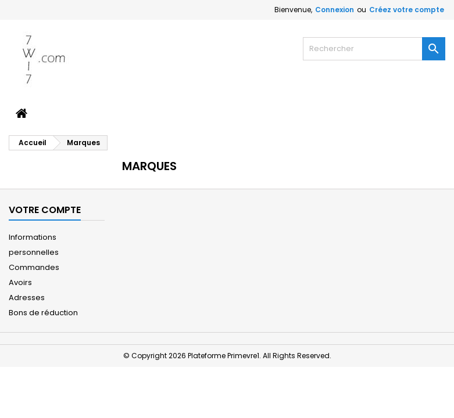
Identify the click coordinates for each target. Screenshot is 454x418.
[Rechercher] (374, 48)
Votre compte (45, 210)
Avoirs (20, 282)
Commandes (34, 267)
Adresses (27, 297)
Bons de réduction (43, 312)
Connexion (334, 10)
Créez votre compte (406, 10)
